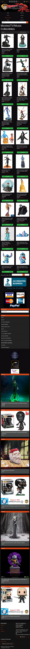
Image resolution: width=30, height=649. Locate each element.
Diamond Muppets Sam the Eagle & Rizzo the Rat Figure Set (7, 147)
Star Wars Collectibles (5, 347)
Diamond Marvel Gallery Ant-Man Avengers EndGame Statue (7, 74)
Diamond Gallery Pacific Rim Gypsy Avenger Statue (7, 50)
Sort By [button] (3, 32)
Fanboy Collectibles (10, 646)
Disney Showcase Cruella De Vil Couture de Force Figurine (7, 219)
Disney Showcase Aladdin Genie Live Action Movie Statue (22, 171)
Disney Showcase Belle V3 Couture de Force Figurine (22, 195)
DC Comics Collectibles (5, 322)
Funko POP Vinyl (4, 331)
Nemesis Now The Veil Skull (8, 470)
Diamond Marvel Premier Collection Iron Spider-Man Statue (22, 123)
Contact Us (3, 631)
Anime (2, 317)
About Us (2, 625)
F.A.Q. (8, 15)
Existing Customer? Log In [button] (7, 643)
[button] (3, 2)
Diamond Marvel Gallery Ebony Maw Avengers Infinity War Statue (7, 99)
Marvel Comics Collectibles (6, 338)
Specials (3, 586)
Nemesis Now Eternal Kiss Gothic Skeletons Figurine (13, 542)
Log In (22, 17)
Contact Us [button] (22, 636)
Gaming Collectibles (4, 335)
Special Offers (8, 17)
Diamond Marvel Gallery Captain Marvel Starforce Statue (22, 74)
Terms (2, 629)
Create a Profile (3, 641)
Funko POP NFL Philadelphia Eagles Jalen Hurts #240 (13, 506)
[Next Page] (28, 275)
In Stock (7, 104)
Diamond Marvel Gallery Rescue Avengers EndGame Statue (7, 123)
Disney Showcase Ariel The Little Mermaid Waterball (7, 195)
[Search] (14, 22)
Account (22, 15)
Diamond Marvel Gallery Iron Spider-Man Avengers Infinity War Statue (22, 99)
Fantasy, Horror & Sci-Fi (5, 326)
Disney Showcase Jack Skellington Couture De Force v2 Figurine (22, 219)
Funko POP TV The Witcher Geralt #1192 (11, 616)
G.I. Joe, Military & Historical (6, 333)
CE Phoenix (8, 647)
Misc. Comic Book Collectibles (6, 340)
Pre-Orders (3, 345)
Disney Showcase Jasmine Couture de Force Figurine (6, 243)
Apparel (2, 319)
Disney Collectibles (4, 324)
